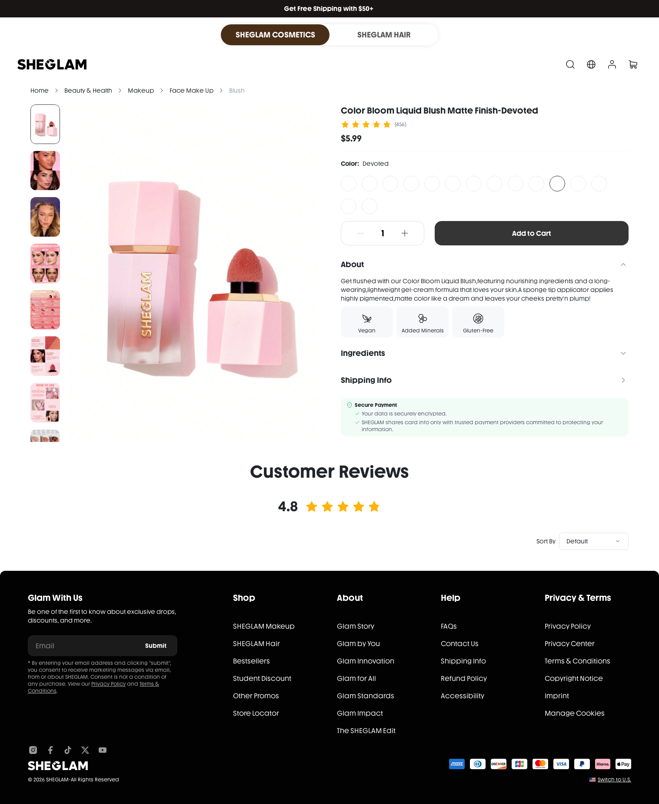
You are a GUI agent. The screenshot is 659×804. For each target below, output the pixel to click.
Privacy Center (570, 644)
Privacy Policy (108, 684)
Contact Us (460, 644)
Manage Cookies (575, 713)
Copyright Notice (574, 678)
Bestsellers (251, 661)
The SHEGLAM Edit (366, 731)
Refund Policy (464, 678)
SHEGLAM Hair (256, 644)
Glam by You (358, 644)
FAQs (449, 626)
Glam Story (355, 626)
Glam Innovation (365, 661)
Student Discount (262, 678)
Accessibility (462, 696)
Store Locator (256, 713)
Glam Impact (360, 713)
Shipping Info (463, 661)
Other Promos (256, 696)
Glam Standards (365, 696)
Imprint (557, 696)
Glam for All (356, 678)
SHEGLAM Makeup (264, 626)
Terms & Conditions (577, 661)
